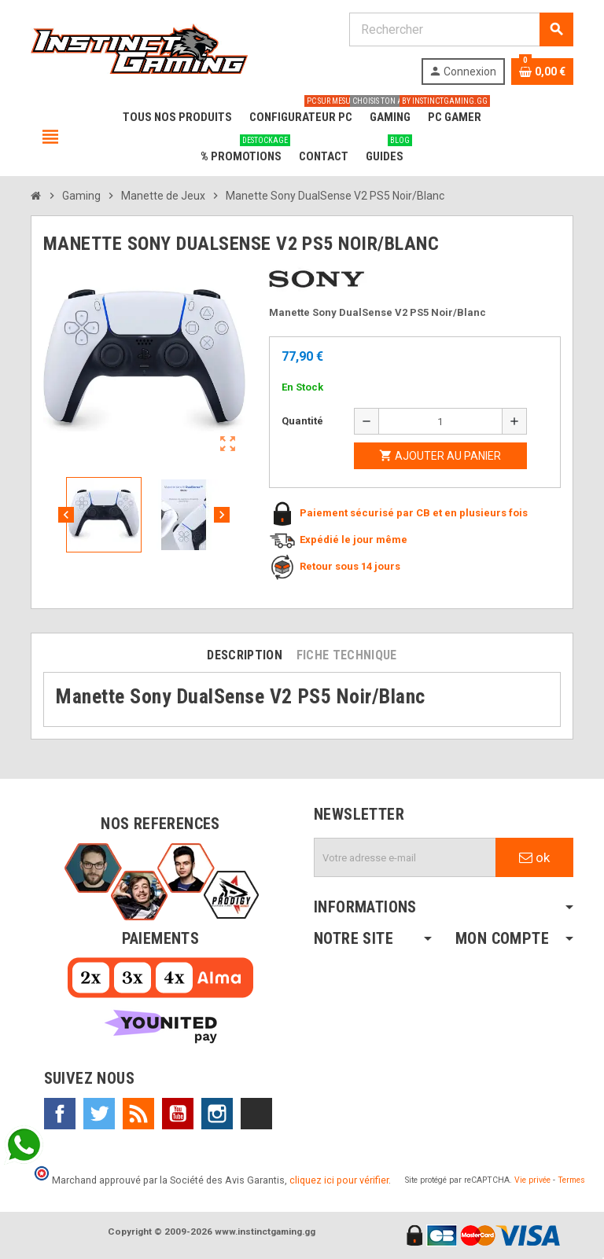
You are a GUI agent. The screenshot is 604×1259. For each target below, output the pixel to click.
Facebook (60, 1113)
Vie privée (532, 1180)
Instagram (217, 1113)
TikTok (256, 1113)
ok (534, 857)
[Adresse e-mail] (405, 857)
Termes (571, 1180)
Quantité (302, 421)
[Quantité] (440, 421)
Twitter (99, 1113)
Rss (138, 1113)
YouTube (177, 1113)
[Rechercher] (461, 29)
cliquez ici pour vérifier (339, 1180)
